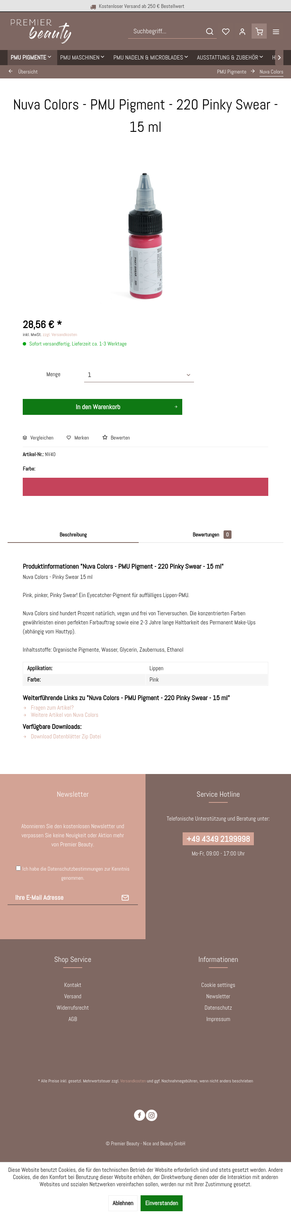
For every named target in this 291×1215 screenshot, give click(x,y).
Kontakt (72, 984)
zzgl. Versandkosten (60, 335)
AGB (73, 1019)
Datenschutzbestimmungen (75, 868)
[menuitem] (172, 31)
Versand (72, 996)
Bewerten (116, 437)
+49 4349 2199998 (218, 838)
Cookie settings (218, 984)
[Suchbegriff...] (172, 31)
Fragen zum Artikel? (48, 707)
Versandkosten (133, 1081)
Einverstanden (161, 1203)
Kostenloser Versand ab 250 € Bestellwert (136, 6)
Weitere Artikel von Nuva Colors (61, 714)
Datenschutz (218, 1007)
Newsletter (218, 996)
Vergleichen (38, 437)
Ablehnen (123, 1203)
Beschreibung (73, 534)
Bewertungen (211, 534)
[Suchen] (209, 31)
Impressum (218, 1019)
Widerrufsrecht (73, 1007)
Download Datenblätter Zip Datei (62, 736)
